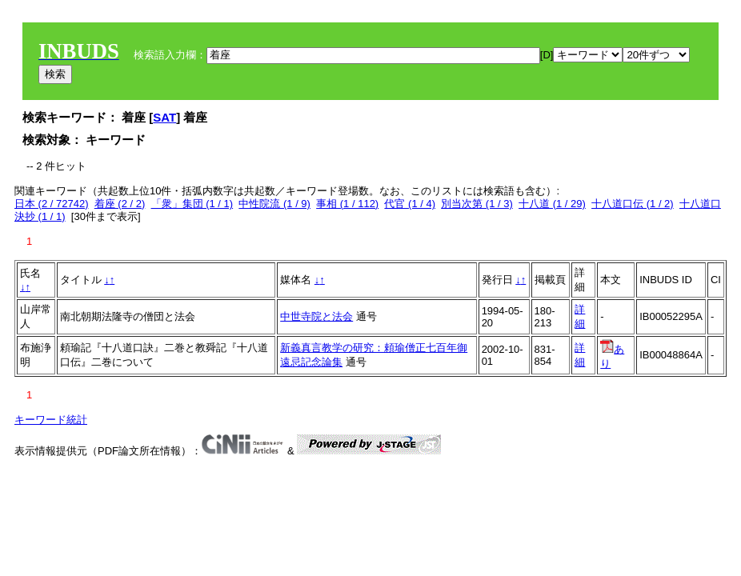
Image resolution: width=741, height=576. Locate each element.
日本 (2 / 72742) (51, 204)
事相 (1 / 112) (347, 204)
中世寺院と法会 (316, 316)
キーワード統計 (50, 420)
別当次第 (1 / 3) (477, 204)
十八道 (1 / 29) (552, 204)
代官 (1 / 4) (409, 204)
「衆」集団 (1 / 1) (192, 204)
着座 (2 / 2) (120, 204)
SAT (164, 117)
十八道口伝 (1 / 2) (632, 204)
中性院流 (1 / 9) (274, 204)
